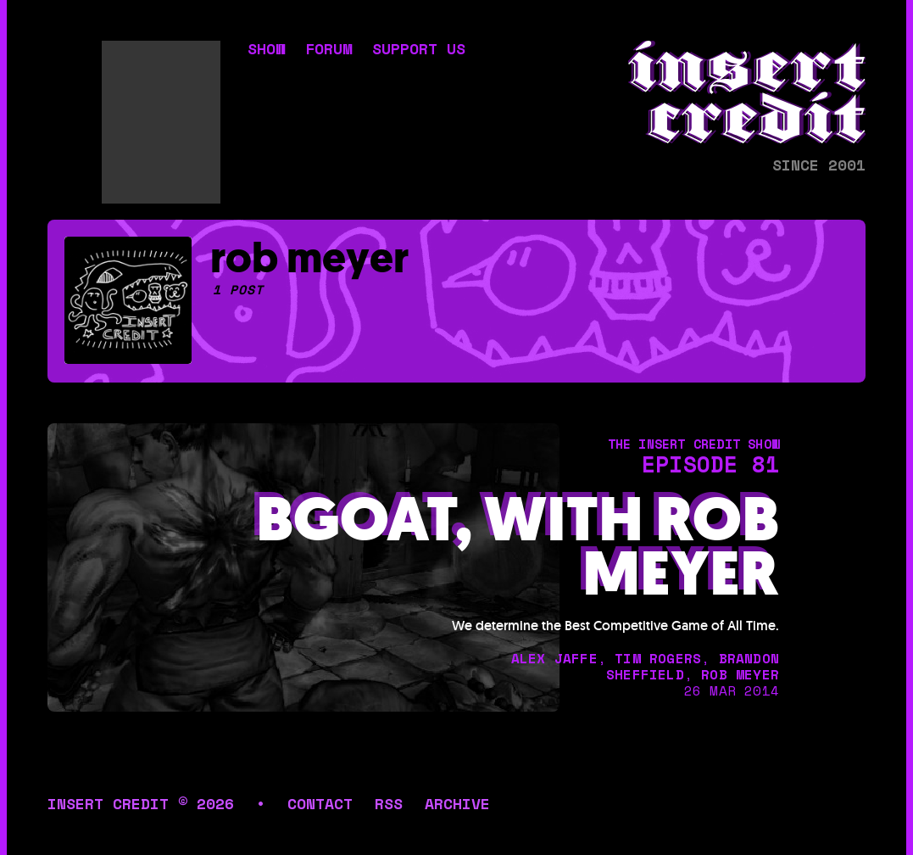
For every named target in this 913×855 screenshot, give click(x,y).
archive (457, 803)
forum (328, 50)
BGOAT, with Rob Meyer (517, 547)
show (266, 50)
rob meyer (740, 674)
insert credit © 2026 (140, 803)
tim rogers (658, 658)
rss (389, 803)
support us (418, 50)
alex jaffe (554, 658)
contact (320, 803)
